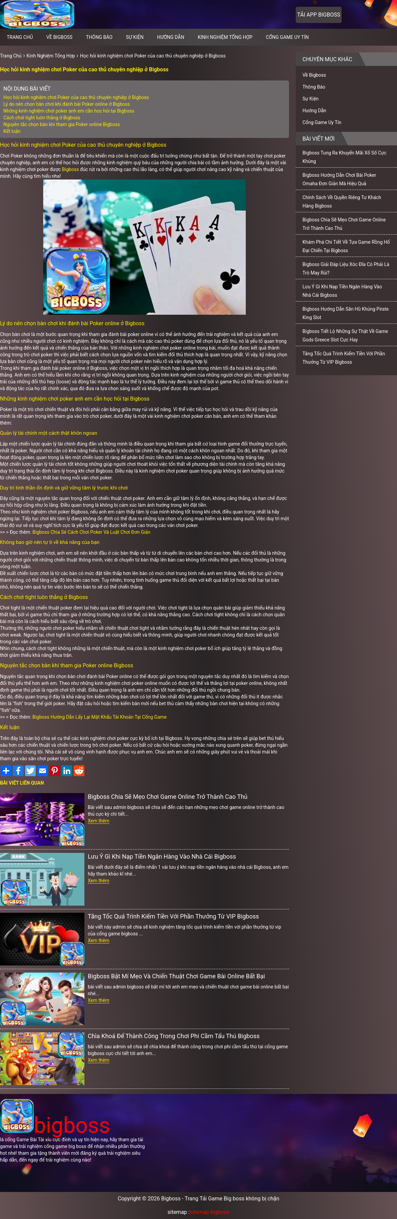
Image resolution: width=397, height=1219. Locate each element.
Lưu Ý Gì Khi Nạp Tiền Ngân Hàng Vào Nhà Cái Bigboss (162, 856)
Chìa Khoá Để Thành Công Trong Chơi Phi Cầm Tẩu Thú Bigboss (174, 1035)
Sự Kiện (134, 37)
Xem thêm (98, 820)
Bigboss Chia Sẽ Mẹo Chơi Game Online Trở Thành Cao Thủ (167, 796)
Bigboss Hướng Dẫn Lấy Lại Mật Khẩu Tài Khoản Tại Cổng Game (99, 717)
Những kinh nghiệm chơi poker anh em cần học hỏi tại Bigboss (68, 111)
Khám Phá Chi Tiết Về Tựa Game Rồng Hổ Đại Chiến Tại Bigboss (346, 246)
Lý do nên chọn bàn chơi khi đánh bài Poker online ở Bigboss (66, 104)
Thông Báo (99, 37)
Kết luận (12, 131)
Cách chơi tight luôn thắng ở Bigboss (41, 117)
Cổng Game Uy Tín (287, 37)
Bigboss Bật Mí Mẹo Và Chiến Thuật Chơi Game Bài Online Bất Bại (176, 976)
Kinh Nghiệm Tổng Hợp (225, 37)
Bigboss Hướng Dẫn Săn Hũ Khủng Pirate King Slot (345, 313)
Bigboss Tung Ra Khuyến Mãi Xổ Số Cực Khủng (344, 157)
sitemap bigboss (210, 1212)
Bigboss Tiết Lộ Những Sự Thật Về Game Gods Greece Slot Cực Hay (345, 335)
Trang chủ (20, 37)
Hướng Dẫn (170, 37)
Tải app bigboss (318, 14)
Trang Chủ (11, 55)
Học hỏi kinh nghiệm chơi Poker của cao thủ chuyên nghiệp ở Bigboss (153, 55)
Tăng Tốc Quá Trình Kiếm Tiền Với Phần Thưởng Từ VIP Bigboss (173, 916)
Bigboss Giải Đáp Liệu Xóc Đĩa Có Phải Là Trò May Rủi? (345, 269)
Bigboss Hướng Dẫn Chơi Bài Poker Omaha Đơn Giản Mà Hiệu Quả (339, 179)
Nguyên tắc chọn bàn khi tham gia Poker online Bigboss (61, 124)
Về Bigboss (59, 37)
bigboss (55, 1125)
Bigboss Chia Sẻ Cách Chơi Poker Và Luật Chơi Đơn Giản (91, 532)
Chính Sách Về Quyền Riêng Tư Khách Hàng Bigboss (341, 202)
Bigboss (70, 169)
